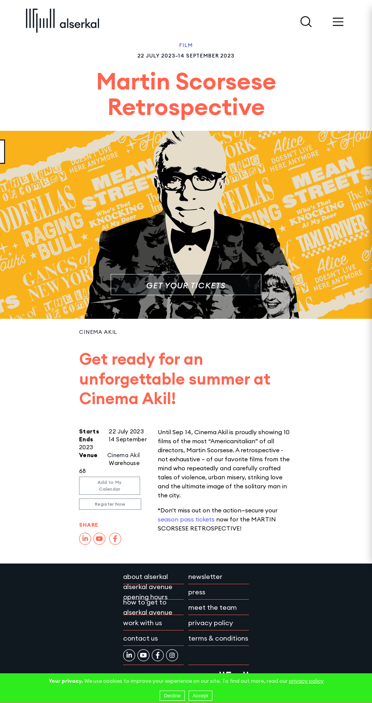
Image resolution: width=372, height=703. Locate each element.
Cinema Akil (98, 332)
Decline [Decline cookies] (172, 695)
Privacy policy (210, 622)
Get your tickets (186, 285)
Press (196, 592)
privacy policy (306, 680)
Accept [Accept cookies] (200, 695)
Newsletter (205, 576)
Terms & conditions (218, 638)
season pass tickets (186, 519)
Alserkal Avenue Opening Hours (147, 591)
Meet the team (212, 607)
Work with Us (142, 622)
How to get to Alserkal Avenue (147, 607)
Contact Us (140, 638)
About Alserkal (145, 576)
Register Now (110, 504)
